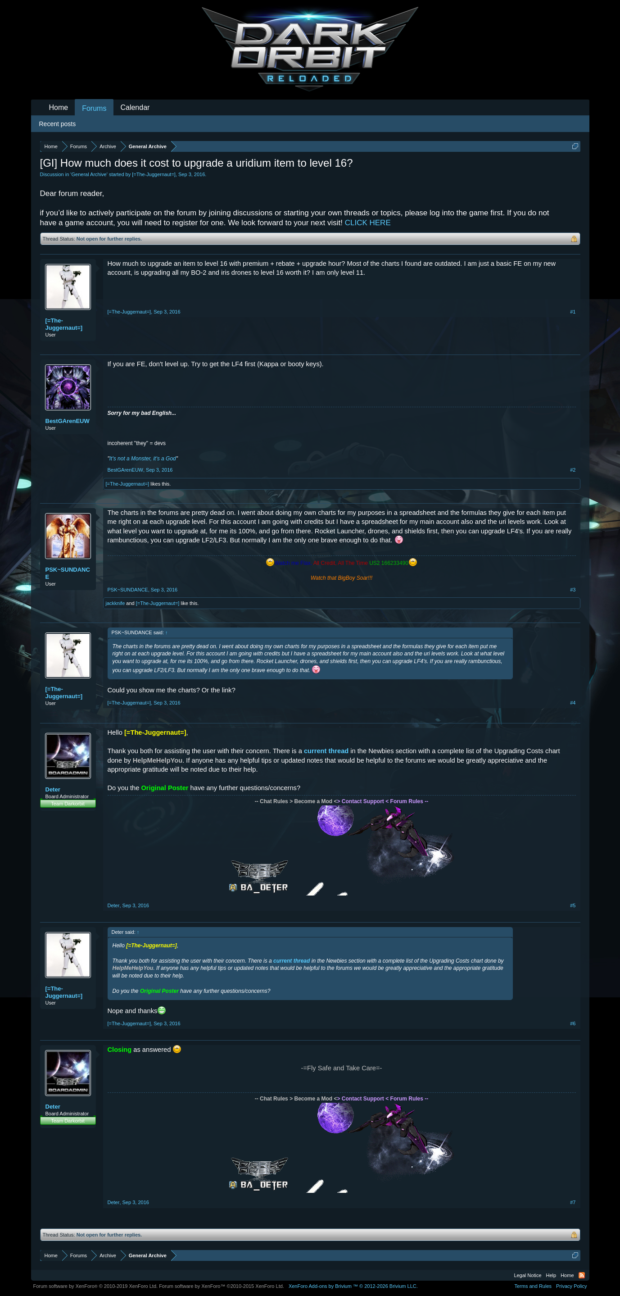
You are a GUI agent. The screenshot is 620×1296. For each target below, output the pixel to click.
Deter (52, 789)
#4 (572, 702)
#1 (572, 311)
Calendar (134, 107)
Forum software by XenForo (95, 1286)
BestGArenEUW (67, 421)
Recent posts (57, 123)
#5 (572, 905)
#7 (572, 1202)
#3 (572, 589)
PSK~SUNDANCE (67, 573)
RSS (582, 1275)
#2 (572, 470)
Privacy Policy (571, 1286)
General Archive (88, 174)
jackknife (115, 603)
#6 (572, 1023)
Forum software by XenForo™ (221, 1286)
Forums (94, 108)
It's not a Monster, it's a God (142, 458)
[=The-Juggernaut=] (154, 174)
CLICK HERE (368, 222)
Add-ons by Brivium (353, 1286)
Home (58, 107)
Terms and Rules (533, 1286)
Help (551, 1275)
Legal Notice (527, 1275)
